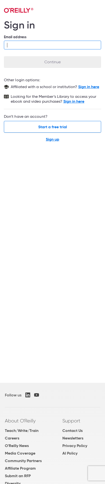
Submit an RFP (18, 475)
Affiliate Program (20, 468)
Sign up (52, 139)
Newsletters (72, 438)
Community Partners (23, 460)
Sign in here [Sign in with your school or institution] (88, 86)
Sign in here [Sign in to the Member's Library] (73, 101)
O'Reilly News (17, 445)
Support (71, 421)
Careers (12, 438)
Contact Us (72, 430)
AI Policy (69, 453)
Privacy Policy (74, 445)
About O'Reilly (20, 421)
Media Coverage (20, 453)
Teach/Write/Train (21, 430)
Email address (15, 37)
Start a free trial (52, 126)
